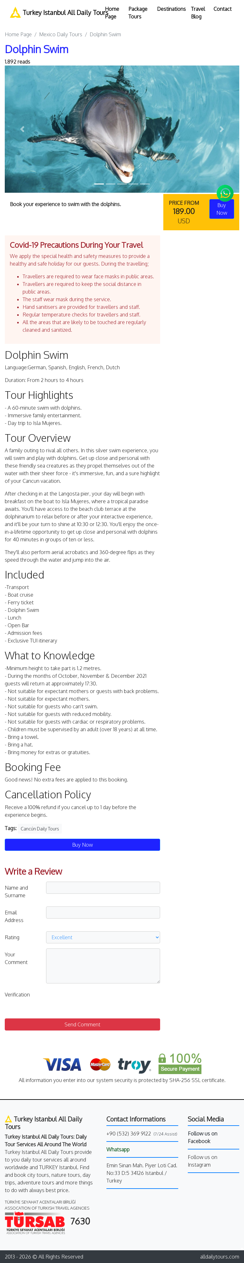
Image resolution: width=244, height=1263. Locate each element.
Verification (17, 994)
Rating (12, 937)
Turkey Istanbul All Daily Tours (53, 12)
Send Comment (82, 1024)
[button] (22, 129)
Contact (223, 9)
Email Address (14, 916)
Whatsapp (118, 1149)
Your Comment (16, 958)
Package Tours (137, 13)
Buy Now (82, 845)
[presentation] (94, 1001)
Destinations (171, 9)
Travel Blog (198, 13)
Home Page (112, 13)
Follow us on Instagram (202, 1161)
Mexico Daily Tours (60, 34)
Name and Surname (16, 892)
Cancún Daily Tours (40, 828)
